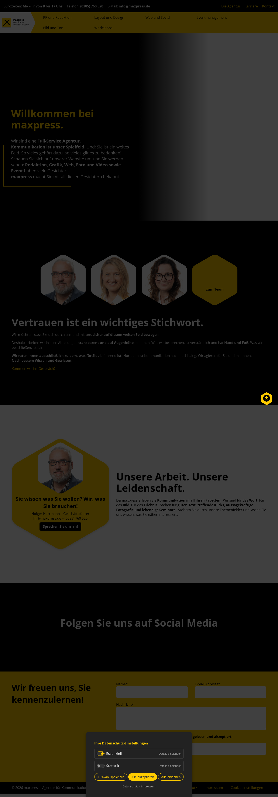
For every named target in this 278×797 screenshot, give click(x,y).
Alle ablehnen (171, 777)
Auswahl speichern (110, 777)
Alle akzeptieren (142, 777)
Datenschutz (130, 786)
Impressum (148, 786)
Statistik (112, 765)
